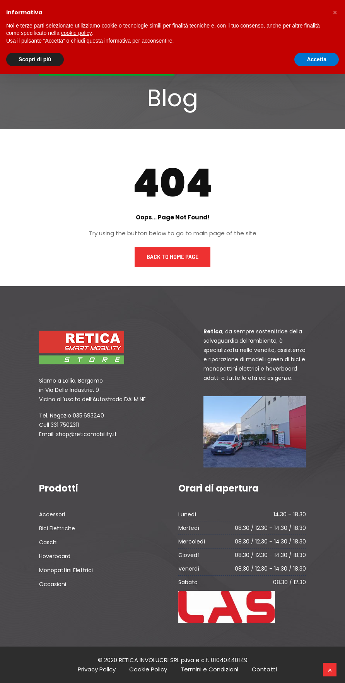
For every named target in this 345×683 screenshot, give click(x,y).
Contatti (264, 669)
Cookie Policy (148, 669)
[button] (335, 12)
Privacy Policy (97, 669)
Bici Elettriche (57, 528)
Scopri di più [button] (35, 59)
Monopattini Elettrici (66, 570)
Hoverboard (54, 556)
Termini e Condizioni (209, 669)
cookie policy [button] (76, 33)
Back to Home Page (172, 256)
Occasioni (52, 584)
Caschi (48, 542)
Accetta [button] (316, 59)
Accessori (52, 514)
